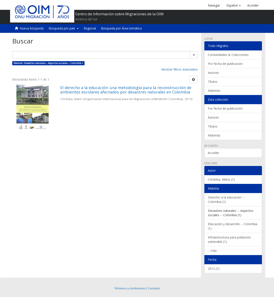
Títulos (212, 81)
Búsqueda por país (64, 28)
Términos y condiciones (129, 288)
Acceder (213, 153)
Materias (214, 90)
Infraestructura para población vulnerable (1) (229, 239)
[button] (233, 5)
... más (212, 251)
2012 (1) (213, 268)
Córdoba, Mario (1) (221, 179)
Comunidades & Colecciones (228, 55)
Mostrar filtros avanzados (179, 69)
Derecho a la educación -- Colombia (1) (226, 199)
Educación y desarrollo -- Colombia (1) (232, 226)
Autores (213, 73)
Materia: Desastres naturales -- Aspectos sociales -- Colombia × (48, 63)
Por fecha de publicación (225, 64)
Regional (90, 28)
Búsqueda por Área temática (121, 28)
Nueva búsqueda (32, 28)
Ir (194, 55)
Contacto (154, 288)
